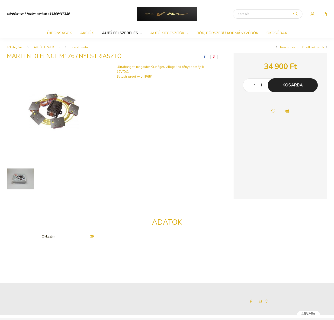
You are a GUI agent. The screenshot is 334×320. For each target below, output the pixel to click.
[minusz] (248, 85)
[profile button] (312, 14)
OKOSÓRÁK (277, 33)
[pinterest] (214, 57)
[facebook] (204, 57)
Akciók (87, 33)
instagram (260, 301)
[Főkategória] (14, 47)
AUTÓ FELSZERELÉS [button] (120, 33)
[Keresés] (267, 14)
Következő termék (313, 47)
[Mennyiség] (255, 85)
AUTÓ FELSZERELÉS (47, 47)
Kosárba (293, 85)
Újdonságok (59, 33)
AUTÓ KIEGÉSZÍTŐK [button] (167, 33)
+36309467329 (59, 14)
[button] (273, 110)
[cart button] (324, 14)
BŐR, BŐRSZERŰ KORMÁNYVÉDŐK (227, 33)
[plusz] (261, 85)
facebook (251, 301)
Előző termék (287, 47)
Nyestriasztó (79, 47)
